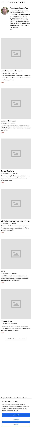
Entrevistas (14, 173)
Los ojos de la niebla (8, 121)
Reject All (15, 424)
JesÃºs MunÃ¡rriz (7, 171)
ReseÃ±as (14, 73)
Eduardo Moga (6, 321)
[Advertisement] (16, 361)
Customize (16, 419)
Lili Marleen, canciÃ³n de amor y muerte (15, 221)
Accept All (16, 415)
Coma (3, 271)
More (2, 82)
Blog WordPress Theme (20, 397)
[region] (16, 413)
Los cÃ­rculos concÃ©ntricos (11, 71)
